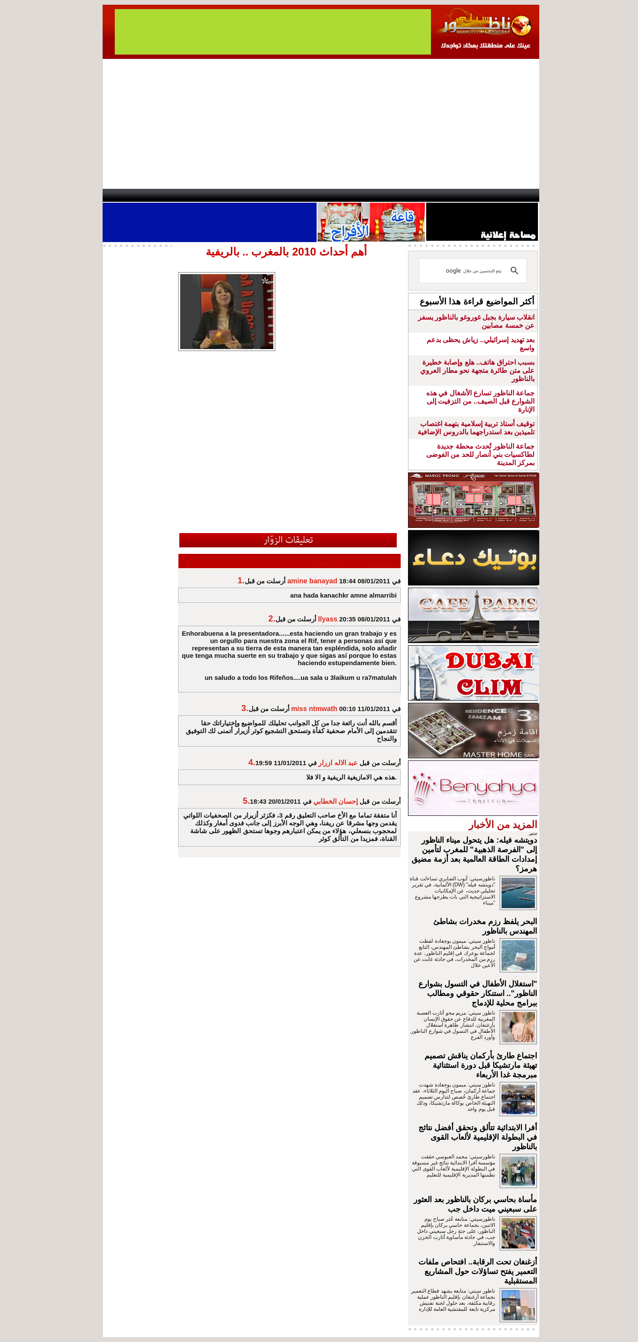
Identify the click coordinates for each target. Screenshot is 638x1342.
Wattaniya (338, 195)
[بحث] (474, 270)
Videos (267, 195)
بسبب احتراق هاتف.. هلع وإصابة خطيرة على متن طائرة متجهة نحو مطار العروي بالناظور (477, 370)
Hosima (407, 195)
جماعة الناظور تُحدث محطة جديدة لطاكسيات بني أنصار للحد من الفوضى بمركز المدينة (480, 454)
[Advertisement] (321, 123)
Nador (483, 195)
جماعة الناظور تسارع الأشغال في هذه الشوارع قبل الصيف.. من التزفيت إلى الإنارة (480, 401)
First (519, 195)
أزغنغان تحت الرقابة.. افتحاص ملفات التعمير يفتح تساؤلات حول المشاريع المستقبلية (477, 1271)
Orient (371, 195)
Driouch (447, 195)
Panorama (223, 195)
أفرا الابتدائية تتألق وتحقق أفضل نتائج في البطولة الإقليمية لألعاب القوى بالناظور (477, 1137)
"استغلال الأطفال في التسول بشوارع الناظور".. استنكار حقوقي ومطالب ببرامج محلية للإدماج (478, 993)
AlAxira (162, 195)
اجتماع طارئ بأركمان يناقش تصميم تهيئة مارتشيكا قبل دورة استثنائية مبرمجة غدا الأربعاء (480, 1065)
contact (127, 195)
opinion (189, 195)
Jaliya (304, 195)
